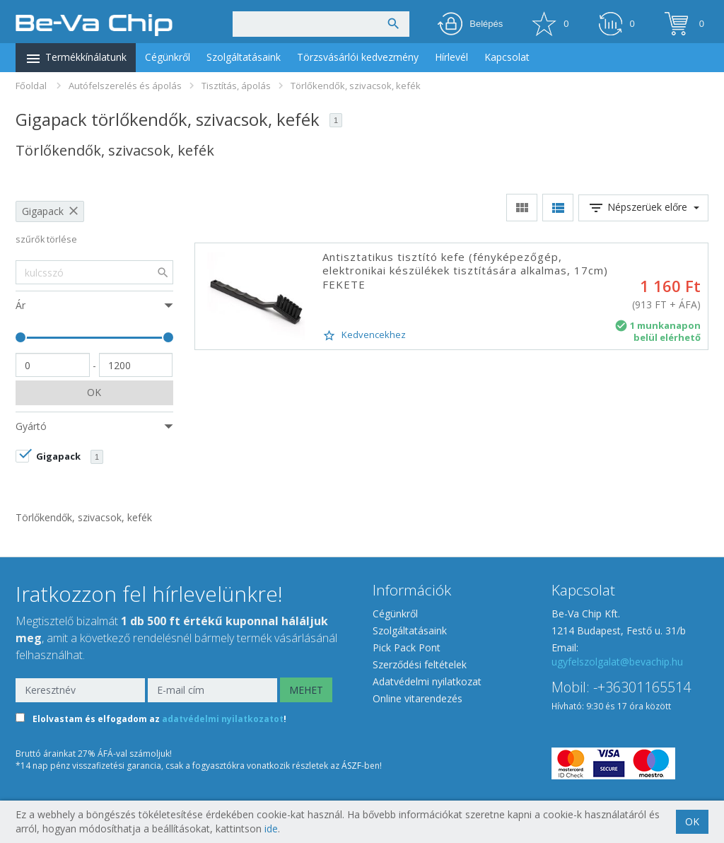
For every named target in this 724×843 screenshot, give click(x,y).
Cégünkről (167, 57)
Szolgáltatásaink (243, 57)
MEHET (306, 690)
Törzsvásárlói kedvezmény (358, 57)
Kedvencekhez (364, 335)
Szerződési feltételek (420, 664)
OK (94, 392)
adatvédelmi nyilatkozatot (223, 719)
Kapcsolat (507, 57)
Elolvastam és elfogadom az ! (159, 719)
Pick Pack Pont (406, 647)
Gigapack (43, 211)
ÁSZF (351, 766)
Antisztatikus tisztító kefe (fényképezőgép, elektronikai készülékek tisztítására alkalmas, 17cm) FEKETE (465, 270)
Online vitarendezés (417, 698)
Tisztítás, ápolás (236, 85)
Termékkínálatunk (76, 58)
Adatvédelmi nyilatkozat (427, 681)
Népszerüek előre (643, 207)
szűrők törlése (46, 239)
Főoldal (31, 85)
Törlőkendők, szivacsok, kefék (356, 85)
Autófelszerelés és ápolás (125, 85)
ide (271, 828)
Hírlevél (451, 57)
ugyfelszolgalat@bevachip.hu (617, 661)
